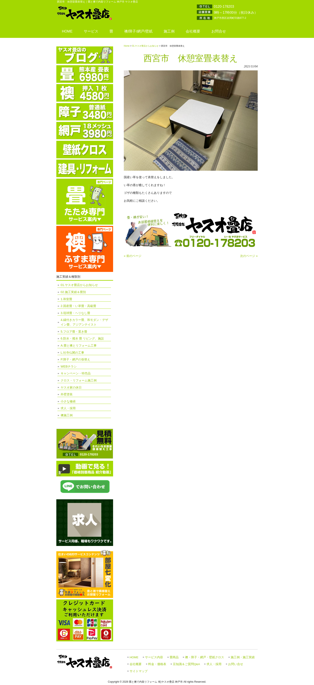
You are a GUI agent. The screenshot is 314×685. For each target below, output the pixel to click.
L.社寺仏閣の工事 (72, 352)
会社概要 (136, 664)
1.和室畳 (66, 299)
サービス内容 (154, 657)
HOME (134, 657)
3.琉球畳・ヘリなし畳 (75, 313)
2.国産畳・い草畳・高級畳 (78, 306)
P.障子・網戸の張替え (75, 359)
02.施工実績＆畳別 (73, 292)
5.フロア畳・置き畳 (74, 331)
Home (127, 46)
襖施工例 (67, 415)
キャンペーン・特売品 (76, 373)
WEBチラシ (69, 366)
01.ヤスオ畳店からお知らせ (145, 46)
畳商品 (174, 657)
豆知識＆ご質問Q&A (186, 664)
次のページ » (249, 256)
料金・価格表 (157, 664)
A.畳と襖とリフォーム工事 (79, 345)
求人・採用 (68, 408)
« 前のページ (132, 256)
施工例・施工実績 (243, 657)
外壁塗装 (67, 394)
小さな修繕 (68, 401)
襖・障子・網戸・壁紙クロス (204, 657)
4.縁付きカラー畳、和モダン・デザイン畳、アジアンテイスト (84, 322)
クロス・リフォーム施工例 (79, 380)
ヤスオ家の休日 (71, 387)
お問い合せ (235, 664)
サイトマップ (139, 671)
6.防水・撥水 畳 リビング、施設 (82, 338)
